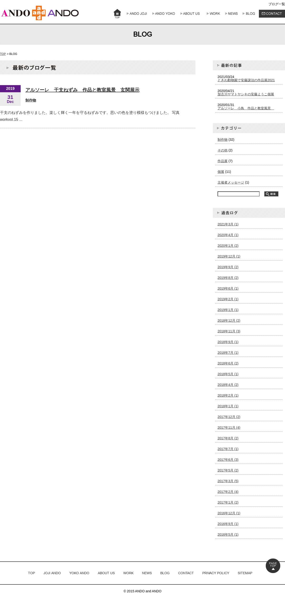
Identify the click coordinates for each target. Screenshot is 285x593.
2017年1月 (228, 502)
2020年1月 (228, 246)
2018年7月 (228, 353)
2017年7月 (228, 449)
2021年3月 (228, 224)
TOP (3, 54)
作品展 (223, 161)
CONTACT (186, 573)
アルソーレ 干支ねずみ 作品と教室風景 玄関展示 (82, 89)
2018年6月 (228, 363)
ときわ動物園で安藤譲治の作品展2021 (246, 80)
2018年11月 (229, 331)
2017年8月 (228, 438)
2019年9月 (228, 267)
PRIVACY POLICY (215, 573)
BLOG (165, 573)
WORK (128, 573)
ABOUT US (106, 573)
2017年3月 (228, 481)
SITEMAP (245, 573)
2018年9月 (228, 342)
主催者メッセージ (231, 182)
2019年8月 (228, 278)
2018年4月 (228, 385)
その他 (223, 150)
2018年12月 (229, 320)
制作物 (30, 100)
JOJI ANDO (52, 573)
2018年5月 (228, 374)
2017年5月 (228, 470)
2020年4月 (228, 235)
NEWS (147, 573)
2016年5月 (228, 534)
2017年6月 (228, 460)
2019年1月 (228, 310)
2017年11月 (229, 427)
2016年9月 (228, 524)
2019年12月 (229, 256)
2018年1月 (228, 406)
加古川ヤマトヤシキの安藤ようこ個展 (246, 94)
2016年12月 (229, 513)
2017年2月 (228, 492)
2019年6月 (228, 288)
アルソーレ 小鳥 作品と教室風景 (246, 108)
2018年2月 (228, 395)
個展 (221, 172)
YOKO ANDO (79, 573)
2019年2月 (228, 299)
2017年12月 (229, 417)
